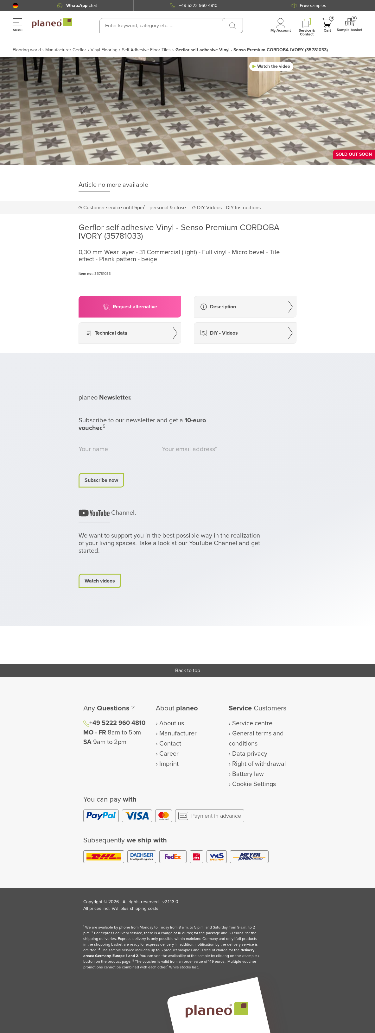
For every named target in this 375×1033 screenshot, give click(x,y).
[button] (15, 5)
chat (81, 5)
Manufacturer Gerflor (65, 50)
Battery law (248, 774)
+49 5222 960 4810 (198, 5)
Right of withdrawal (259, 764)
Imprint (169, 764)
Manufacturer (178, 733)
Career (169, 754)
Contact (170, 743)
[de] (15, 5)
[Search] (232, 25)
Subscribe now (101, 480)
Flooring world (27, 50)
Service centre (252, 723)
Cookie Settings (254, 784)
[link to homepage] (52, 23)
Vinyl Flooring (104, 50)
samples (313, 5)
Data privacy (249, 754)
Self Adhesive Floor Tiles (146, 50)
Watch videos (100, 581)
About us (171, 723)
